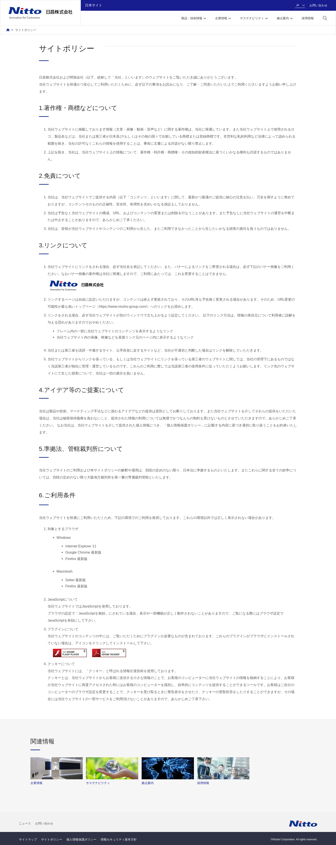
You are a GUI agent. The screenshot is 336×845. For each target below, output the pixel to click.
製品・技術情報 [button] (191, 18)
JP (297, 5)
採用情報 (308, 18)
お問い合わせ (318, 5)
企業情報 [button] (221, 18)
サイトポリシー (25, 30)
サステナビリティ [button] (252, 18)
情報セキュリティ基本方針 (119, 839)
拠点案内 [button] (283, 18)
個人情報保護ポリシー (81, 839)
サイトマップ (28, 839)
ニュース (25, 823)
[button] (325, 17)
